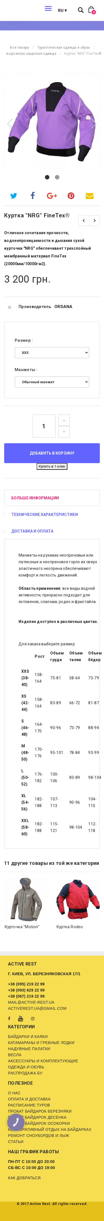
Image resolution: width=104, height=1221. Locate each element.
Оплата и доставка (29, 1099)
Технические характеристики (44, 514)
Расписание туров (29, 1105)
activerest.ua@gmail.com (37, 1008)
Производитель (35, 306)
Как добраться (24, 1178)
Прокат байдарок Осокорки (39, 1123)
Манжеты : (27, 369)
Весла (14, 1055)
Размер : (24, 340)
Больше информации (35, 498)
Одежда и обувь (26, 1067)
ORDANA (63, 306)
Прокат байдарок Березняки (40, 1111)
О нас (14, 1093)
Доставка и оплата (32, 531)
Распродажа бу (25, 1073)
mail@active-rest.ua (31, 1002)
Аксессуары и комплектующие (43, 1061)
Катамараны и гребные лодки (41, 1042)
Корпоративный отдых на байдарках (50, 1129)
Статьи (16, 1141)
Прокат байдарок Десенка (37, 1117)
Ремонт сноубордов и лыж (38, 1135)
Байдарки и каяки (28, 1036)
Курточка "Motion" (21, 926)
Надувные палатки (29, 1049)
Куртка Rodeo (69, 926)
